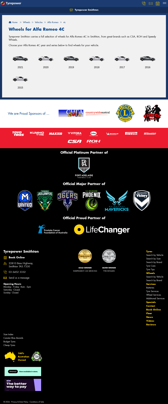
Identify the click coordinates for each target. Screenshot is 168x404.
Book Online (153, 309)
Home (13, 22)
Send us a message (19, 277)
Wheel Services (153, 294)
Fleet (149, 313)
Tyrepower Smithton (84, 10)
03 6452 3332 (17, 272)
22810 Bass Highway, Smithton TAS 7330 (21, 265)
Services (151, 284)
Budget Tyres (9, 341)
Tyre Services (152, 291)
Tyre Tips (150, 269)
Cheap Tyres (9, 345)
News (149, 317)
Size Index (8, 334)
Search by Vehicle (154, 255)
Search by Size (153, 258)
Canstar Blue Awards (13, 338)
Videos (150, 320)
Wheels (150, 273)
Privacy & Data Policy (19, 402)
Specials (151, 302)
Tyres (149, 251)
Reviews (151, 324)
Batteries (150, 287)
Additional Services (155, 298)
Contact (150, 305)
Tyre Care (150, 265)
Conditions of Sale (37, 402)
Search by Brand (154, 262)
